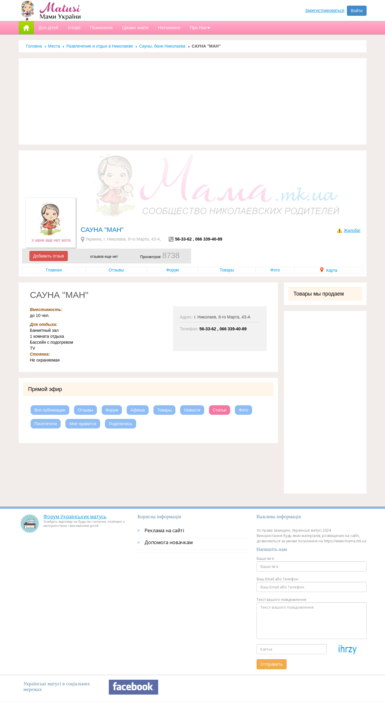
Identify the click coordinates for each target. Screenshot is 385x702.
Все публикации (49, 410)
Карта (328, 270)
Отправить (271, 664)
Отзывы (116, 270)
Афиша (138, 410)
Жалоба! (352, 230)
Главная (54, 270)
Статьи (219, 410)
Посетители (45, 423)
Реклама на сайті (164, 530)
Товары (227, 270)
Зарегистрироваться (324, 10)
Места (54, 46)
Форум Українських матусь (74, 516)
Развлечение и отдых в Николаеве (99, 46)
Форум (172, 270)
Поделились (120, 423)
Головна (34, 46)
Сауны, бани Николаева (162, 46)
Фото (275, 270)
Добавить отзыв (48, 256)
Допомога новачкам (168, 542)
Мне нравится (82, 423)
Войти (356, 10)
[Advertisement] (193, 101)
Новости (192, 410)
